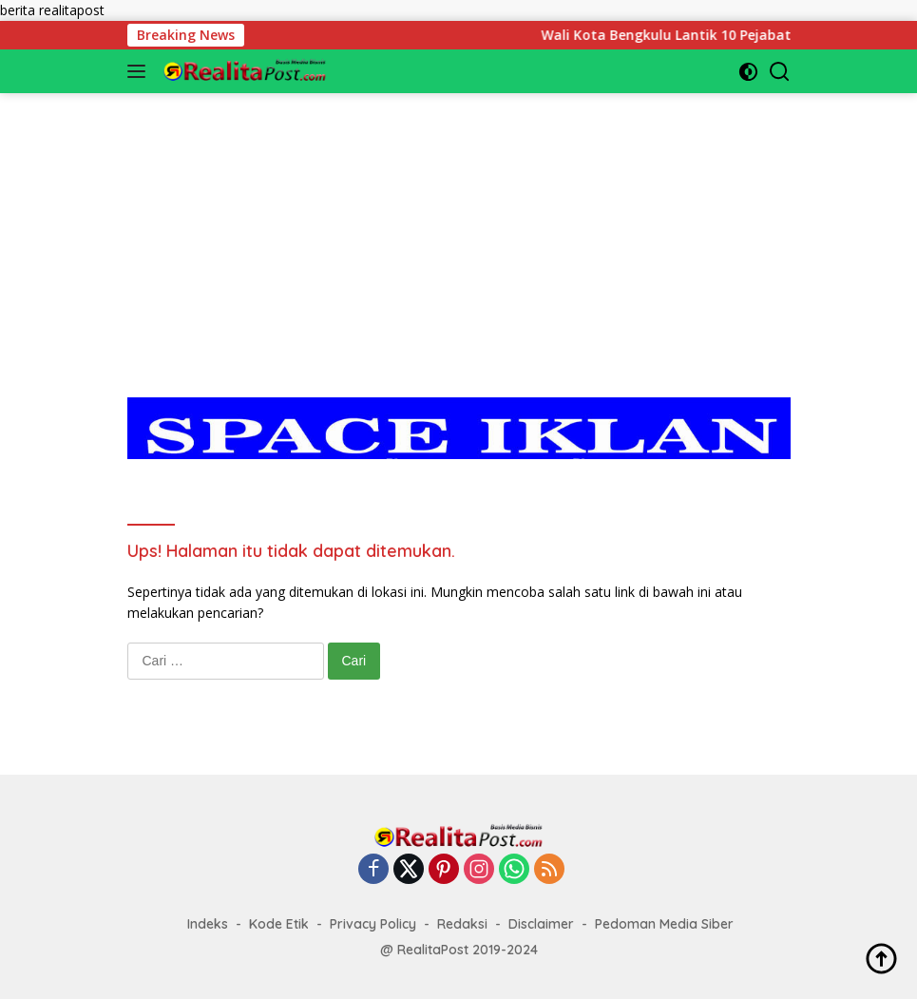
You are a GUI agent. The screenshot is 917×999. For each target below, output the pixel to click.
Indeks (207, 923)
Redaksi (462, 923)
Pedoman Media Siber (664, 923)
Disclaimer (541, 923)
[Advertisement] (459, 226)
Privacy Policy (373, 923)
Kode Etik (279, 923)
